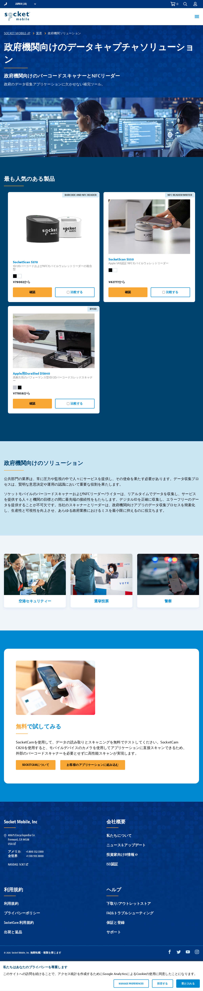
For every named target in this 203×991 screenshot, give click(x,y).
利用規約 (11, 903)
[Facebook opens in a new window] (170, 953)
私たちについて (119, 835)
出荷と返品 (13, 932)
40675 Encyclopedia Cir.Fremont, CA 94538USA (21, 839)
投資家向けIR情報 (122, 854)
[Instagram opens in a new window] (197, 953)
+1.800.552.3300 (35, 852)
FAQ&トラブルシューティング (129, 913)
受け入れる (188, 983)
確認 (32, 292)
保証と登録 (115, 922)
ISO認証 (112, 864)
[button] (185, 4)
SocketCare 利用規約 (19, 922)
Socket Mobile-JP (17, 33)
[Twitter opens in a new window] (179, 953)
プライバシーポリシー (22, 913)
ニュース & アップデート (126, 845)
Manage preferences (131, 983)
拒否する (162, 983)
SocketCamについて (35, 765)
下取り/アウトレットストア (128, 903)
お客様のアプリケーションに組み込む (93, 765)
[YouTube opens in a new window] (188, 953)
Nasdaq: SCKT (18, 865)
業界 (39, 33)
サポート (113, 932)
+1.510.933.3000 (35, 856)
